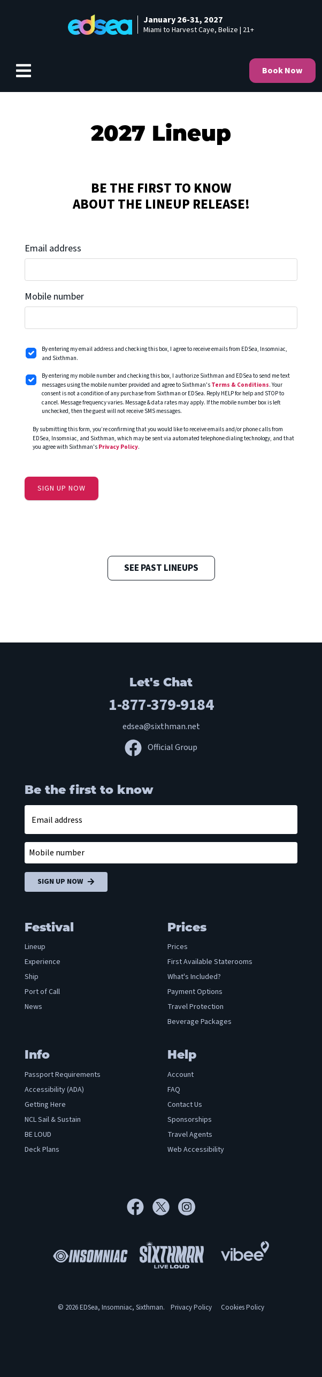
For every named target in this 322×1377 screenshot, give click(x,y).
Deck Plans (42, 1149)
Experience (42, 962)
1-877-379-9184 (161, 704)
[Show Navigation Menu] (23, 70)
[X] (165, 1206)
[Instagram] (186, 1206)
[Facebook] (139, 1206)
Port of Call (42, 991)
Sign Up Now (66, 882)
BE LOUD (38, 1134)
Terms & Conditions (240, 385)
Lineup (35, 947)
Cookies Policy (242, 1307)
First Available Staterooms (209, 962)
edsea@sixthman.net (161, 726)
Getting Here (45, 1104)
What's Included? (194, 976)
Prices (177, 947)
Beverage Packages (199, 1021)
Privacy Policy (118, 447)
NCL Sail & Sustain (53, 1119)
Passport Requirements (63, 1074)
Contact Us (184, 1104)
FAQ (173, 1089)
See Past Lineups (161, 568)
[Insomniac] (87, 1254)
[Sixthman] (172, 1254)
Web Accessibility (195, 1149)
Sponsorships (189, 1119)
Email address (53, 248)
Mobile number (54, 296)
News (33, 1006)
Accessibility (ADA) (54, 1089)
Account (180, 1074)
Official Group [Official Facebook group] (161, 747)
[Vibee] (245, 1248)
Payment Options (195, 991)
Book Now (282, 70)
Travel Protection (195, 1006)
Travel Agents (189, 1134)
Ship (32, 976)
